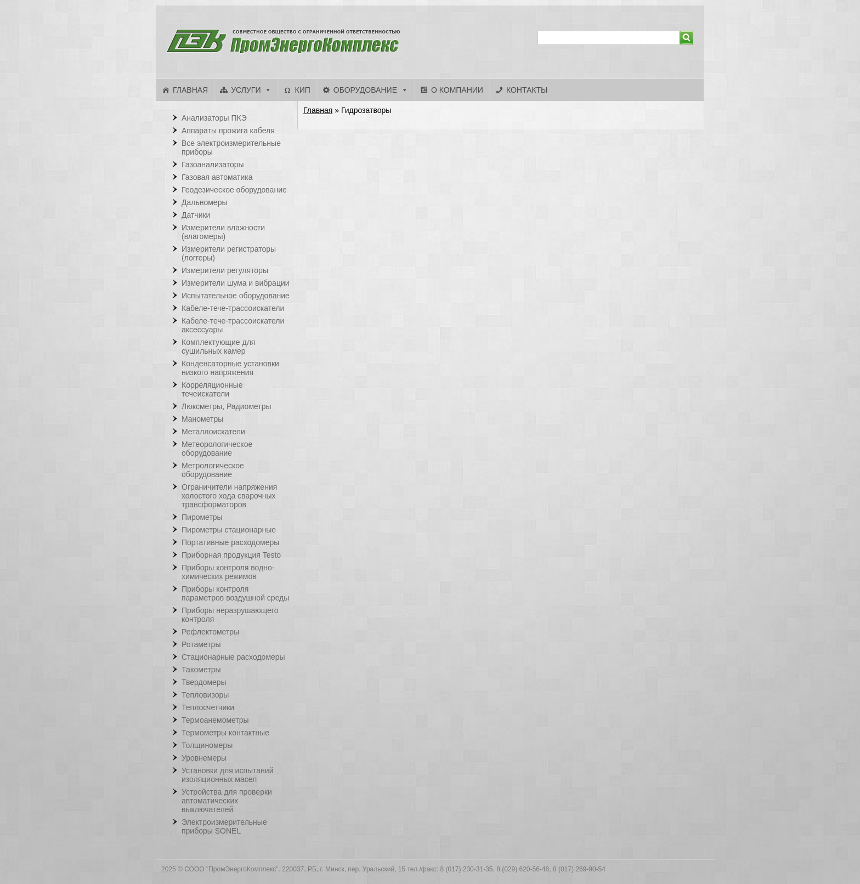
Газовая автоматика (217, 177)
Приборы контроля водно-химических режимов (228, 572)
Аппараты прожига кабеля (228, 130)
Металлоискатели (213, 431)
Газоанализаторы (213, 164)
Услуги (246, 90)
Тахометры (201, 669)
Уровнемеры (204, 757)
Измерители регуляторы (225, 270)
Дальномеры (205, 202)
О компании (457, 90)
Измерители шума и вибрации (236, 283)
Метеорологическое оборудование (217, 448)
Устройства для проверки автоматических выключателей (227, 800)
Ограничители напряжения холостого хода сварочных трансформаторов (229, 496)
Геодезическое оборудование (234, 189)
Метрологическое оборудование (213, 470)
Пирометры (202, 517)
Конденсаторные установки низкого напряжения (230, 368)
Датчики (196, 215)
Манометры (202, 419)
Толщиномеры (207, 745)
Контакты (527, 90)
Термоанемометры (215, 720)
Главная (190, 90)
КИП (302, 90)
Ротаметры (201, 644)
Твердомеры (204, 682)
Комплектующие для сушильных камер (218, 346)
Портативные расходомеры (230, 542)
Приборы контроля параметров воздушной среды (235, 593)
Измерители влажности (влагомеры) (223, 232)
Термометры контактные (225, 732)
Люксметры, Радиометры (226, 406)
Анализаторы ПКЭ (214, 118)
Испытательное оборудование (236, 295)
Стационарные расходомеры (233, 657)
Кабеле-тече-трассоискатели (233, 308)
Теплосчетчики (208, 707)
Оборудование (365, 90)
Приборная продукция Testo (231, 555)
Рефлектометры (210, 631)
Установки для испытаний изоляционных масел (227, 775)
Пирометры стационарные (229, 529)
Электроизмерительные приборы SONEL (224, 826)
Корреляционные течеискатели (212, 389)
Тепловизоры (205, 694)
